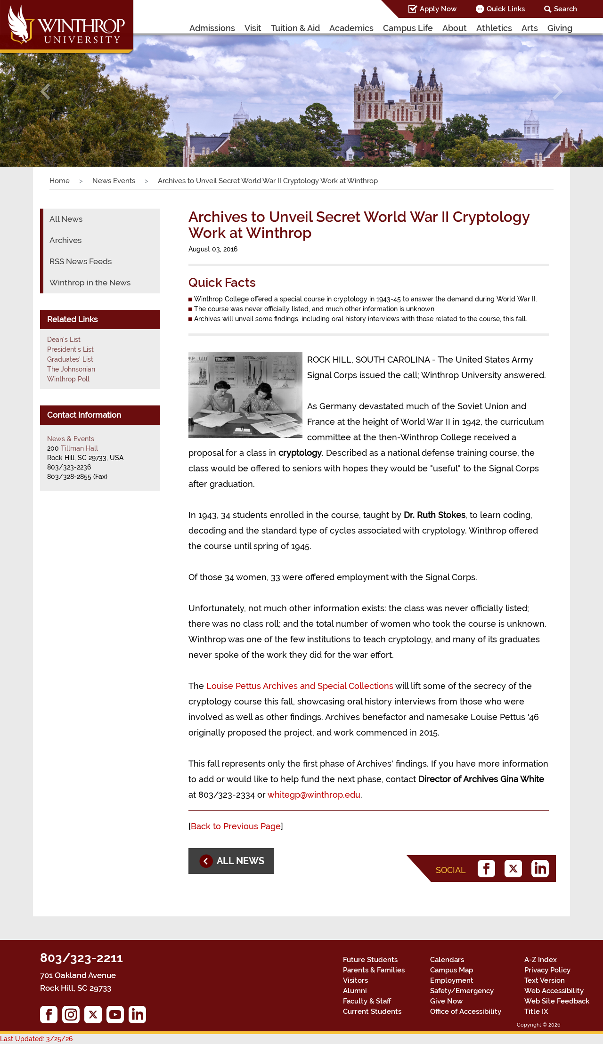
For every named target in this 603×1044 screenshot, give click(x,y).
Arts (530, 28)
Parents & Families (374, 970)
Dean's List (64, 339)
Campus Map (451, 970)
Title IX (536, 1011)
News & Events (70, 439)
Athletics (494, 28)
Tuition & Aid (295, 28)
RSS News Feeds (80, 261)
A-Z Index (540, 959)
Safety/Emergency (462, 991)
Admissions (212, 28)
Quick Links (506, 9)
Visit (252, 28)
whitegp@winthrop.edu (314, 795)
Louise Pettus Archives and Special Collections (299, 686)
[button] (45, 91)
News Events (113, 181)
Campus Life (408, 28)
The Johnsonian (71, 369)
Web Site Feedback (556, 1001)
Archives (65, 240)
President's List (70, 349)
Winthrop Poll (68, 379)
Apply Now (438, 9)
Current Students (372, 1011)
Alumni (355, 991)
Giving (559, 28)
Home (59, 181)
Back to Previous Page (236, 826)
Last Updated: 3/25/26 (36, 1039)
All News (65, 219)
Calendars (447, 959)
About (454, 28)
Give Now (446, 1001)
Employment (451, 980)
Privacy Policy (547, 970)
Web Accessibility (554, 991)
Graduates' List (70, 359)
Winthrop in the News (89, 282)
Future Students (370, 959)
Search (565, 9)
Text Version (544, 980)
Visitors (355, 980)
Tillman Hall (79, 448)
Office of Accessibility (465, 1011)
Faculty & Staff (367, 1001)
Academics (351, 28)
